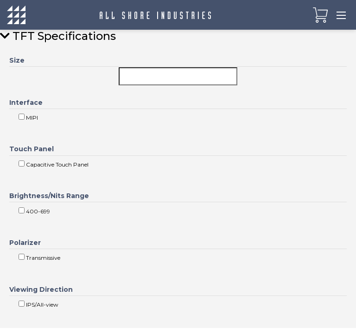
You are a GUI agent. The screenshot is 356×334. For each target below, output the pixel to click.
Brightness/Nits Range (49, 196)
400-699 (34, 211)
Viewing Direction (41, 289)
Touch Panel (31, 149)
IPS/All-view (38, 304)
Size (17, 60)
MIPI (28, 117)
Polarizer (25, 242)
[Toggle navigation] (341, 15)
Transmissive (39, 257)
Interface (26, 102)
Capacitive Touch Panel (54, 164)
